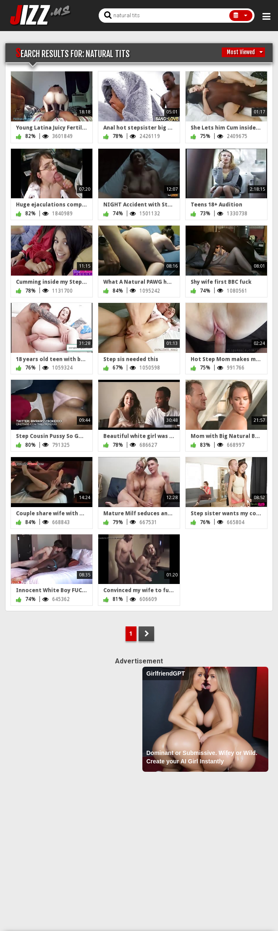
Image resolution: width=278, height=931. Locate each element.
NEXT (146, 633)
